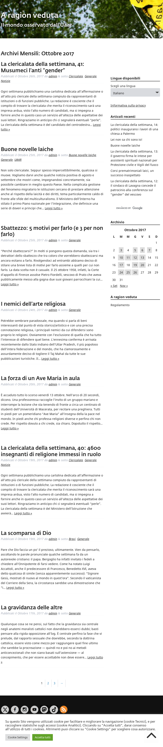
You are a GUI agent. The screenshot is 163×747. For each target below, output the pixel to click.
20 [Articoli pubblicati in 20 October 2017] (142, 265)
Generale (91, 76)
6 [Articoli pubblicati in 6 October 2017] (142, 250)
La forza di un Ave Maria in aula (40, 378)
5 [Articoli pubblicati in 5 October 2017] (135, 250)
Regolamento (120, 305)
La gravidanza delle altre (31, 607)
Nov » (124, 286)
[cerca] (130, 208)
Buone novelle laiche (27, 149)
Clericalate (76, 76)
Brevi (72, 539)
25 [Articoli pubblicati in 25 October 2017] (128, 272)
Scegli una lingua (123, 86)
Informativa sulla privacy (128, 105)
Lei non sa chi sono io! (126, 139)
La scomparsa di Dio (26, 533)
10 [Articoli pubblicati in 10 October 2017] (121, 257)
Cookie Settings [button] (18, 737)
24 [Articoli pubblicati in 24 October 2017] (121, 272)
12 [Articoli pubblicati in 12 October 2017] (135, 257)
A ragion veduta (29, 15)
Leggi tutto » (54, 208)
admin (53, 76)
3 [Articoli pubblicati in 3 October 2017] (121, 250)
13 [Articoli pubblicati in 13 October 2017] (142, 257)
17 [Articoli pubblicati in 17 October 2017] (121, 265)
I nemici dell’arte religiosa (33, 304)
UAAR (17, 160)
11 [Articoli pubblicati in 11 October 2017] (128, 257)
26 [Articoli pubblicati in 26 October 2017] (135, 272)
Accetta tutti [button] (42, 737)
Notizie (5, 81)
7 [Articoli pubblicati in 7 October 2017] (149, 250)
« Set (114, 286)
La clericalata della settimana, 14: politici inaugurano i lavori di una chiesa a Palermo (134, 129)
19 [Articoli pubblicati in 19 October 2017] (135, 265)
